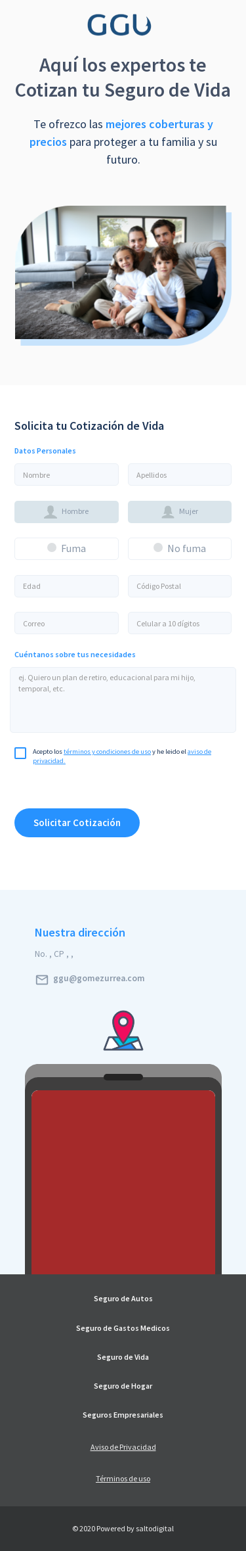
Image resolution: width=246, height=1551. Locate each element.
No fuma (186, 548)
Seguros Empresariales (123, 1415)
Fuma (73, 548)
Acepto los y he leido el (112, 753)
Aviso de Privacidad (123, 1447)
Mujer (179, 512)
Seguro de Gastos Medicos (123, 1328)
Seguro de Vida (123, 1357)
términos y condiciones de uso (107, 751)
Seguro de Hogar (123, 1386)
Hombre (66, 512)
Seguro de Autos (123, 1298)
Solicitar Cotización (77, 822)
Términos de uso (123, 1478)
